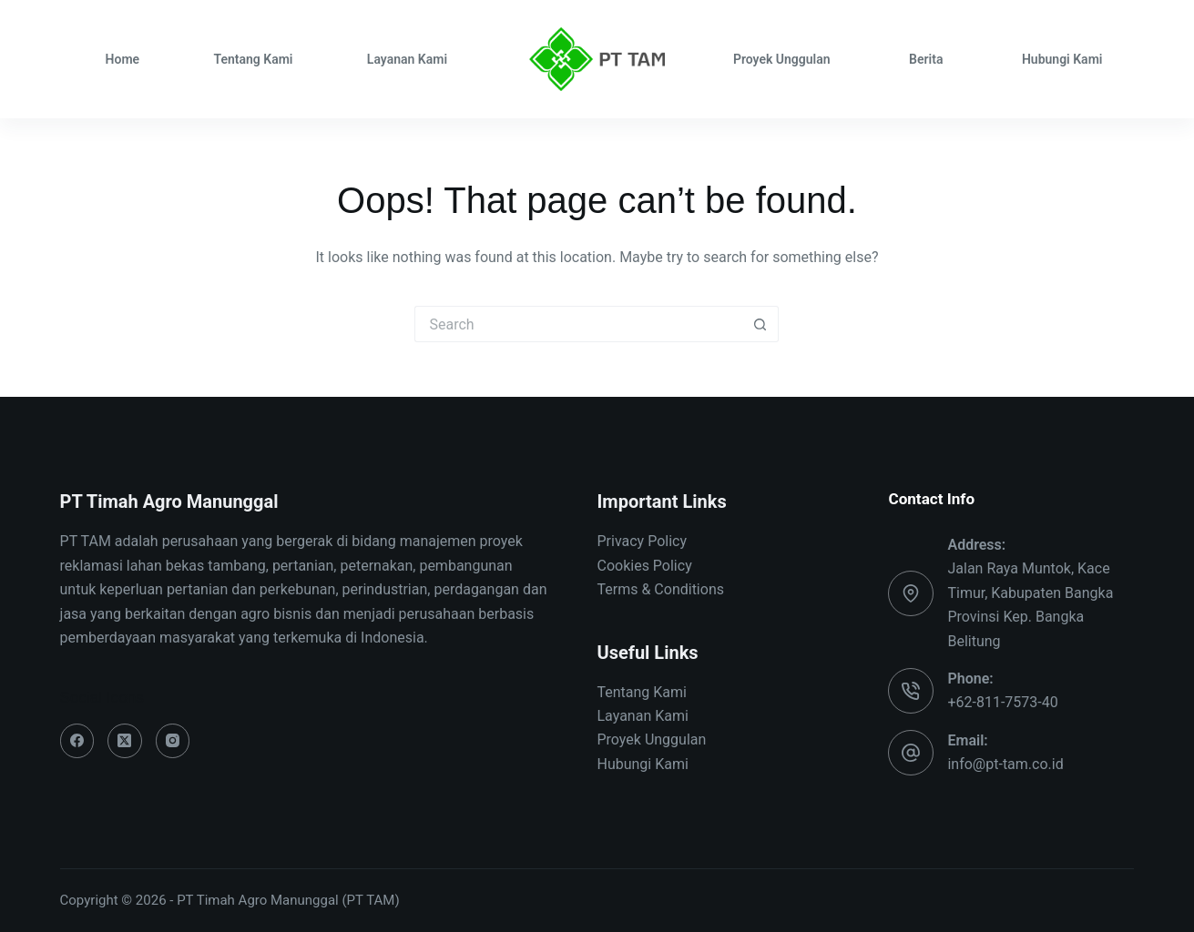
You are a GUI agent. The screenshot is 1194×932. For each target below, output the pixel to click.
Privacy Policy (642, 541)
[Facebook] (77, 741)
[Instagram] (173, 741)
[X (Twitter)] (124, 741)
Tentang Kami (252, 59)
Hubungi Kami (1062, 59)
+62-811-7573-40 (1002, 702)
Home (123, 59)
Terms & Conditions (660, 589)
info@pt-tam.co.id (1005, 764)
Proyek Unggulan (782, 59)
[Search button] (760, 324)
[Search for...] (578, 324)
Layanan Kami (407, 59)
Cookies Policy (644, 565)
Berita (926, 59)
